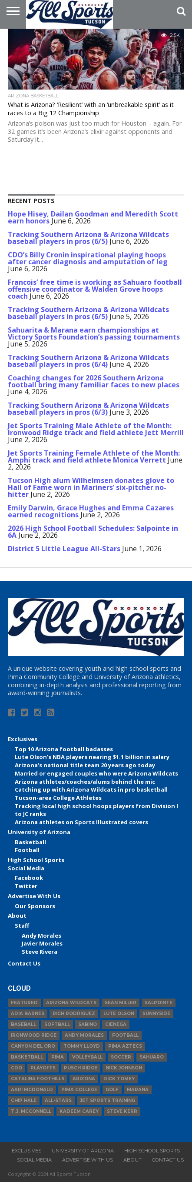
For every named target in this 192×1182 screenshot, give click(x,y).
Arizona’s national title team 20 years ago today (85, 765)
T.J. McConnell (31, 1111)
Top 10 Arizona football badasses (64, 749)
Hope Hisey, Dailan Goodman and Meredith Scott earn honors (93, 217)
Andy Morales (41, 935)
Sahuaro (151, 1057)
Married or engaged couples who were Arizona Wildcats (96, 773)
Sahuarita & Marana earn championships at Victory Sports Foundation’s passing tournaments (94, 333)
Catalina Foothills (37, 1079)
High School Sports (36, 860)
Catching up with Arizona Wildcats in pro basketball (91, 789)
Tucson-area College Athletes (58, 798)
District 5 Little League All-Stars (64, 548)
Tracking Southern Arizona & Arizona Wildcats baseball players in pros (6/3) (88, 408)
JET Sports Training (107, 1100)
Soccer (121, 1057)
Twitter (26, 886)
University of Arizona (39, 832)
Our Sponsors (35, 906)
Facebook (29, 878)
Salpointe (158, 1003)
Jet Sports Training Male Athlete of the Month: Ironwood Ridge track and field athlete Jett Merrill (96, 429)
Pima (57, 1057)
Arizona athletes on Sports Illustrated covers (81, 822)
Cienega (115, 1024)
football (125, 1035)
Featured (24, 1003)
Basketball (30, 842)
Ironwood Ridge (33, 1035)
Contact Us (24, 963)
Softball (57, 1024)
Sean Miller (120, 1003)
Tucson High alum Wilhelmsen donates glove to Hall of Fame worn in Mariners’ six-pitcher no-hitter (91, 487)
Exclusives (22, 739)
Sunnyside (156, 1013)
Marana (138, 1089)
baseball (23, 1024)
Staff (22, 925)
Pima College (79, 1089)
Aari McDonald (32, 1089)
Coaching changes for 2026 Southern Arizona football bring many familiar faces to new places (93, 381)
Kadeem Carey (79, 1111)
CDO (16, 1068)
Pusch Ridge (80, 1068)
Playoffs (43, 1068)
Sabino (87, 1024)
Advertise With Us (34, 896)
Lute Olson (118, 1013)
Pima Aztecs (125, 1046)
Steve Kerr (122, 1111)
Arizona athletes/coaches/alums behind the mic (85, 782)
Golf (112, 1089)
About (17, 915)
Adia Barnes (27, 1013)
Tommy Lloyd (81, 1046)
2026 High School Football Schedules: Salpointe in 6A (93, 531)
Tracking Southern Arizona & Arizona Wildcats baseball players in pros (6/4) (88, 361)
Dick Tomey (119, 1079)
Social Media (26, 868)
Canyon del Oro (33, 1046)
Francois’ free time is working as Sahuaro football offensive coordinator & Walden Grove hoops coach (95, 289)
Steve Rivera (39, 952)
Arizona (84, 1079)
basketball (27, 1057)
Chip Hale (23, 1100)
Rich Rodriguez (74, 1013)
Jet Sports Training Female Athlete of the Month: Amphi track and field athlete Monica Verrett (94, 456)
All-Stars (58, 1100)
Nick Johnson (124, 1068)
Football (27, 850)
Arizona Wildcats (71, 1003)
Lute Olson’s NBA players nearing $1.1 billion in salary (92, 757)
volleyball (87, 1057)
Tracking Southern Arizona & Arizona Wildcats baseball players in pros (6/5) (88, 238)
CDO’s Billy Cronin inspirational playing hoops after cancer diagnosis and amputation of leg (88, 258)
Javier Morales (42, 943)
